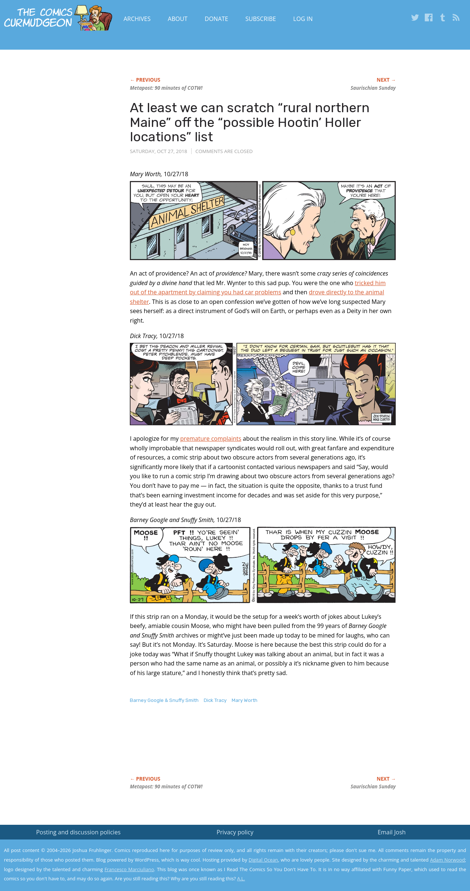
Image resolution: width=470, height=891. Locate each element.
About (177, 19)
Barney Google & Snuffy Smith (164, 700)
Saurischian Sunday (373, 88)
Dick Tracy (215, 700)
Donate (216, 19)
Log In (303, 19)
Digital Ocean (263, 859)
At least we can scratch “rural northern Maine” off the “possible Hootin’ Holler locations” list (250, 122)
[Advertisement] (264, 747)
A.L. (241, 878)
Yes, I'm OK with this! (407, 863)
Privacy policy (235, 832)
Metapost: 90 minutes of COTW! (166, 88)
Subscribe (260, 19)
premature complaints (210, 438)
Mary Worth (244, 700)
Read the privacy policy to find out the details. (404, 845)
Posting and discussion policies (78, 832)
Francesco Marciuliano (129, 869)
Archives (137, 19)
